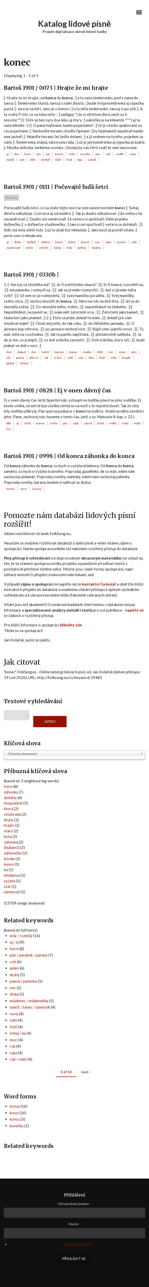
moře (53, 423)
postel (121, 242)
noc (97, 242)
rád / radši (18, 1059)
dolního (10, 797)
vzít (21, 160)
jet (48, 154)
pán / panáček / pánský (29, 955)
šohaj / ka (18, 1033)
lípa (80, 160)
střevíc (24, 363)
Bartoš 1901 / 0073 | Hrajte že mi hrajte (56, 87)
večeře (43, 248)
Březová (11, 198)
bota (8, 836)
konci (14, 1112)
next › (85, 1072)
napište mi (134, 610)
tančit (10, 160)
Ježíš (27, 423)
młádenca (12, 875)
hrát (69, 160)
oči (8, 358)
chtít (100, 352)
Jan (38, 154)
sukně (92, 160)
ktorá (8, 808)
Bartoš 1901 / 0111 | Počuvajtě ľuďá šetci (56, 186)
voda (125, 423)
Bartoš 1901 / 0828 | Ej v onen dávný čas (57, 390)
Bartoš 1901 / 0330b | (31, 274)
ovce (23, 489)
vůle (33, 160)
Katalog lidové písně (74, 24)
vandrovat (13, 248)
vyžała (9, 880)
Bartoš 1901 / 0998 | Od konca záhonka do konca (69, 456)
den (9, 352)
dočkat (31, 242)
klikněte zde (71, 625)
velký (112, 423)
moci (14, 1039)
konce (9, 864)
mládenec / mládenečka (29, 1000)
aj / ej (14, 942)
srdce (58, 358)
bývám (9, 858)
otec (108, 242)
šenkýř (45, 160)
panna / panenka (23, 981)
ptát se (33, 358)
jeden (72, 242)
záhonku (11, 792)
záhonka (11, 842)
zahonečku (13, 853)
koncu (15, 1119)
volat (137, 423)
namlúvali (12, 891)
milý (72, 154)
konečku (17, 1125)
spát (76, 423)
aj (7, 154)
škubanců (11, 847)
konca (15, 1106)
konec (59, 154)
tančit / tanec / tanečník (30, 1007)
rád (108, 154)
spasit (88, 423)
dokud (21, 352)
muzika (85, 154)
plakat (10, 363)
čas (8, 429)
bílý (8, 423)
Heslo (75, 1224)
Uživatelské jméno (74, 1204)
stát (7, 886)
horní (58, 242)
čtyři (58, 160)
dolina (45, 242)
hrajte (9, 825)
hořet (45, 352)
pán (97, 154)
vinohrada (12, 814)
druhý (9, 820)
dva (16, 154)
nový (122, 352)
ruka (13, 1052)
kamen (59, 352)
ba (6, 869)
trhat (100, 423)
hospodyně (13, 803)
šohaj (57, 248)
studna (96, 248)
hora (27, 154)
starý (8, 830)
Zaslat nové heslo (77, 1244)
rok (46, 358)
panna (20, 358)
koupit (126, 358)
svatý (132, 154)
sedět (120, 154)
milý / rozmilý (21, 935)
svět (134, 242)
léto (91, 358)
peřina (82, 248)
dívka (17, 242)
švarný (36, 489)
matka (87, 352)
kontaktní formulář (99, 584)
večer (30, 248)
